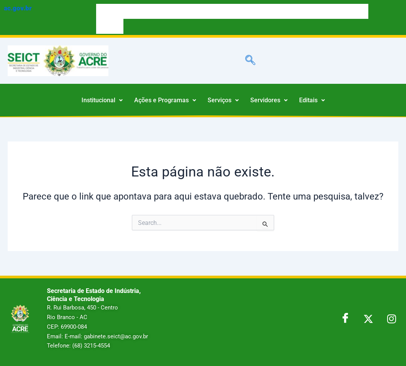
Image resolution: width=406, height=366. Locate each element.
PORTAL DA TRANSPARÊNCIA (311, 11)
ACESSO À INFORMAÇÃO (150, 11)
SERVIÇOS (110, 11)
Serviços (223, 100)
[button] (102, 100)
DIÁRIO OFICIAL (194, 11)
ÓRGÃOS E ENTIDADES (258, 11)
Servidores (269, 100)
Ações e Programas (165, 100)
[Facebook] (345, 318)
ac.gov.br (18, 8)
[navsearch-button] (250, 60)
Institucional (102, 100)
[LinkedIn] (391, 318)
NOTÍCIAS (354, 11)
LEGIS (223, 11)
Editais (312, 100)
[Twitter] (368, 318)
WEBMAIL (110, 26)
